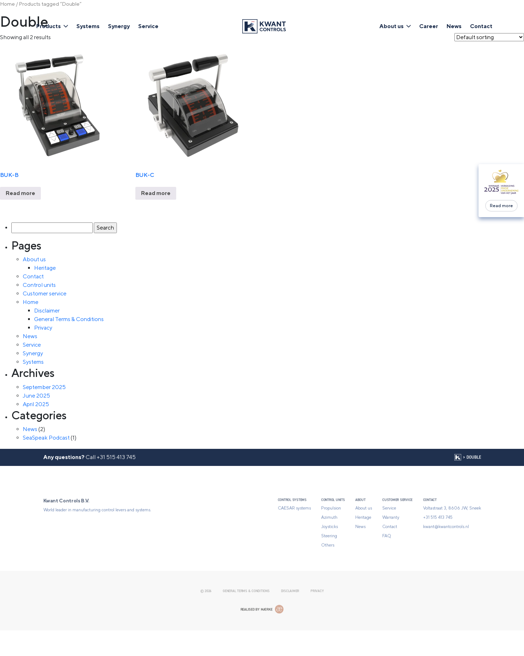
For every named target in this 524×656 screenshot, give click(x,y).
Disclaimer (47, 310)
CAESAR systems (294, 531)
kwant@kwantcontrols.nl (446, 550)
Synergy (119, 26)
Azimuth (329, 541)
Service (148, 26)
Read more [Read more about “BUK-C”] (156, 193)
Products (48, 26)
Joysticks (329, 550)
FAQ (386, 559)
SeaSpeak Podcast (46, 437)
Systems (87, 26)
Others (327, 568)
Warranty (390, 541)
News (454, 26)
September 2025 (44, 387)
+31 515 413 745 (116, 466)
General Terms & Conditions (69, 319)
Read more (501, 205)
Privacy (43, 327)
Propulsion (331, 531)
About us (391, 26)
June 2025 (36, 395)
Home (7, 4)
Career (428, 26)
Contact (481, 26)
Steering (329, 559)
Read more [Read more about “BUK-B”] (20, 193)
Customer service (44, 293)
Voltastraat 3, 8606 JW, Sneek (452, 531)
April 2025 (36, 404)
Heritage (45, 267)
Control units (39, 285)
